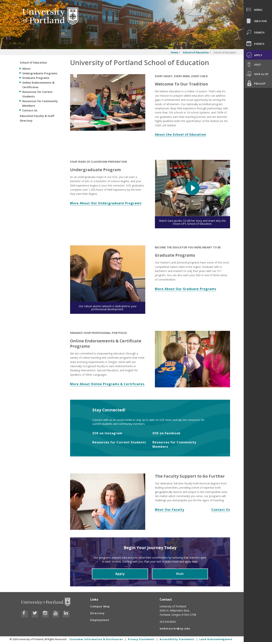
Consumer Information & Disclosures (96, 639)
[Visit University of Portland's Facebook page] (24, 614)
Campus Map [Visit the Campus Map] (100, 606)
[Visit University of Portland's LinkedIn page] (66, 614)
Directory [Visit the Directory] (97, 613)
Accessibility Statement (177, 639)
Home (174, 52)
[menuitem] (258, 9)
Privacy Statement (141, 639)
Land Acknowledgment (215, 639)
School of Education (196, 52)
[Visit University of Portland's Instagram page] (45, 614)
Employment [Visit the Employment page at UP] (99, 620)
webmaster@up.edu (175, 628)
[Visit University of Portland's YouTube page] (55, 614)
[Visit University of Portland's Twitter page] (35, 614)
